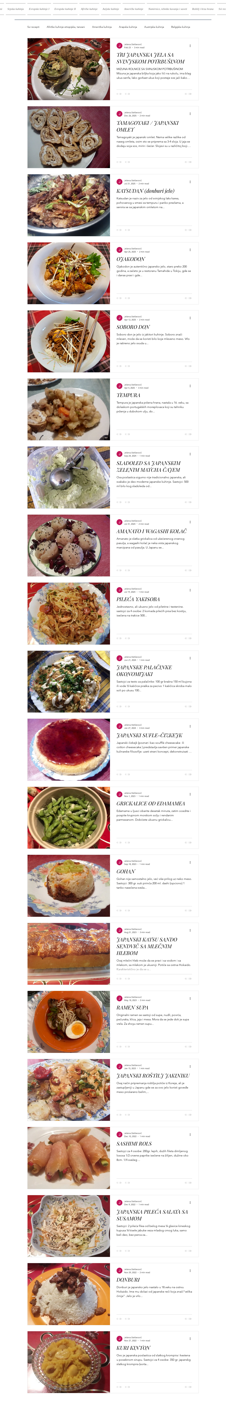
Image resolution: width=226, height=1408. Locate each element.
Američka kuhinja (102, 26)
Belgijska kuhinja (180, 26)
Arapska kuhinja (128, 26)
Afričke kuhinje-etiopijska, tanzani (66, 26)
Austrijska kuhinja (154, 26)
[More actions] (191, 45)
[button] (39, 9)
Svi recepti (33, 26)
